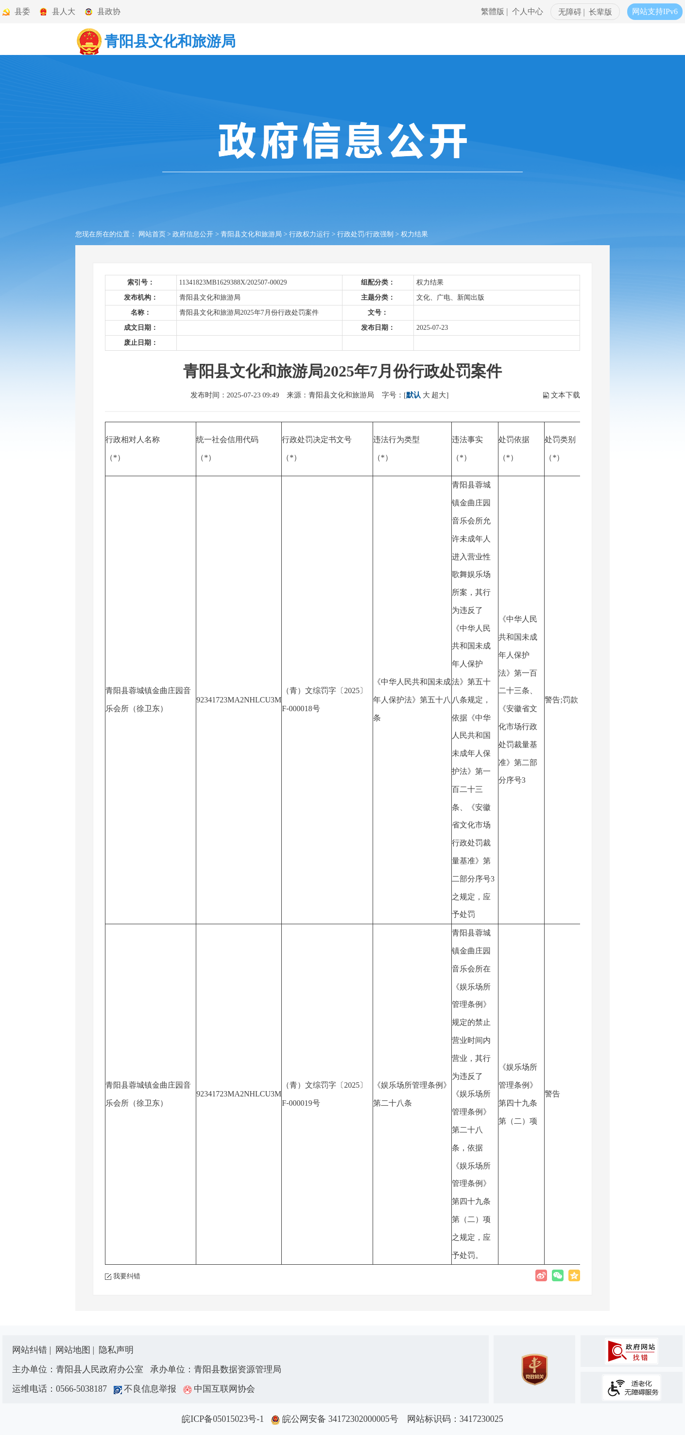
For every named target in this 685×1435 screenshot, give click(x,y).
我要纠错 (126, 1276)
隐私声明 (116, 1350)
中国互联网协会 (219, 1389)
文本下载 (565, 395)
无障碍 (570, 12)
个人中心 (527, 11)
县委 (22, 11)
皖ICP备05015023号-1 (225, 1419)
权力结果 (414, 234)
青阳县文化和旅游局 (251, 234)
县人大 (63, 11)
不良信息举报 (147, 1389)
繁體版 (492, 11)
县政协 (108, 11)
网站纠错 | (32, 1350)
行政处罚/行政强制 (365, 234)
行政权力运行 (309, 234)
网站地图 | (76, 1350)
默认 (413, 395)
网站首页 (152, 234)
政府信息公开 (192, 234)
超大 (438, 395)
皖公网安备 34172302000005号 (338, 1419)
